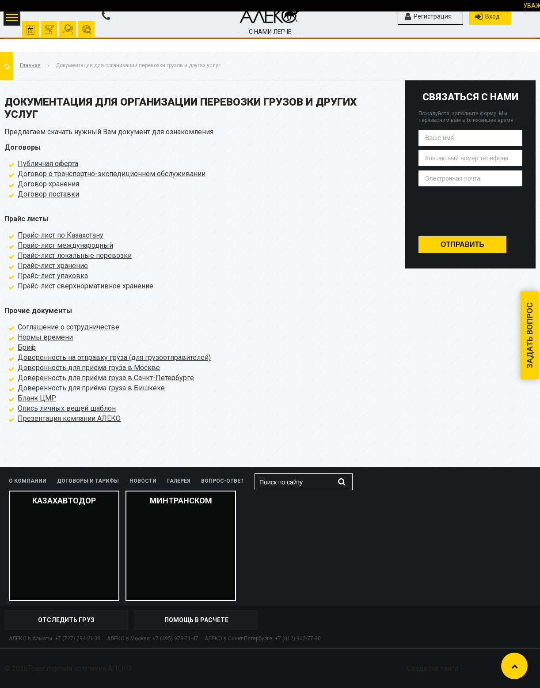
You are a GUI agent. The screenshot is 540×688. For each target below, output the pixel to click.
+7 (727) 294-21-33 (78, 638)
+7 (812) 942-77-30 (298, 638)
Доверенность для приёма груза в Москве (89, 367)
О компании (27, 481)
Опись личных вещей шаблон (67, 408)
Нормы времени (45, 337)
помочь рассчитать (68, 25)
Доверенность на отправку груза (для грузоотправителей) (114, 357)
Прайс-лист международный (65, 245)
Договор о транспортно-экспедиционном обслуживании (111, 174)
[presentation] (470, 208)
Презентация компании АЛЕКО (69, 418)
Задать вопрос (529, 335)
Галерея (178, 481)
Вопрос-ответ (222, 481)
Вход (487, 16)
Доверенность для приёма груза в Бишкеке (91, 388)
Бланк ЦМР (37, 398)
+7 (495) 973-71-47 (175, 638)
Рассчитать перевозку (31, 25)
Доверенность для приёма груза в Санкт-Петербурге (106, 378)
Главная (30, 65)
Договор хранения (48, 184)
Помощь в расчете (196, 620)
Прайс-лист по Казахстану (60, 235)
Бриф (27, 347)
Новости (142, 481)
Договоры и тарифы (88, 481)
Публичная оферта (48, 163)
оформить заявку (49, 25)
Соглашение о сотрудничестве (68, 327)
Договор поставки (48, 194)
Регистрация (428, 16)
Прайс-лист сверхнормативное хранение (85, 286)
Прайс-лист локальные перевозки (75, 255)
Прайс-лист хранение (53, 265)
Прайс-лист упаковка (53, 276)
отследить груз (86, 25)
